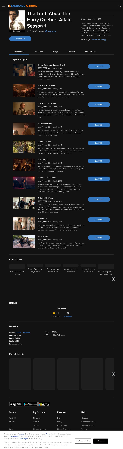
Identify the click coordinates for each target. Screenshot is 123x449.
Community (56, 314)
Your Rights (24, 436)
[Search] (119, 3)
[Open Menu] (3, 3)
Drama (18, 330)
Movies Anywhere (63, 427)
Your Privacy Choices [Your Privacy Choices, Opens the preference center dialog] (83, 439)
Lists (58, 416)
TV (10, 423)
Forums (84, 427)
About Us (84, 416)
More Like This (90, 49)
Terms (48, 432)
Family (59, 419)
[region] (61, 438)
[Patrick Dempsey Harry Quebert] (35, 277)
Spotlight (12, 416)
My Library (37, 416)
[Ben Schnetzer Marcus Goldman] (53, 277)
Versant (21, 432)
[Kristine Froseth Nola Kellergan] (88, 277)
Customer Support (87, 423)
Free (11, 427)
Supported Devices (88, 419)
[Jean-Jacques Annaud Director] (17, 277)
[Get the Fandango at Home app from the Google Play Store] (30, 402)
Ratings (55, 49)
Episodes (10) (19, 49)
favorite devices (99, 37)
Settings (36, 423)
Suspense (26, 330)
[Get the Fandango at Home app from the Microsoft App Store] (44, 402)
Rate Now (68, 314)
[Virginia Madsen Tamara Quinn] (71, 277)
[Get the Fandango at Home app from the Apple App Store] (15, 402)
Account (36, 419)
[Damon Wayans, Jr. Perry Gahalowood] (106, 277)
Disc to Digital (62, 423)
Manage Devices (39, 427)
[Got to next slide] (113, 277)
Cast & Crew (38, 49)
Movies (12, 419)
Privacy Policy (14, 434)
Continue (101, 439)
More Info (71, 49)
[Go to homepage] (22, 3)
